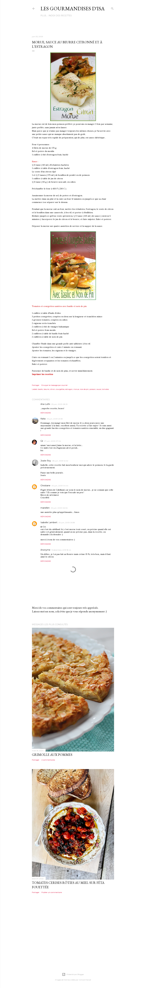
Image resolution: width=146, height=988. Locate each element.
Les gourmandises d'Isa (72, 8)
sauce (99, 389)
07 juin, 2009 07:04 (52, 441)
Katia (42, 418)
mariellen (45, 508)
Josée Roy (45, 460)
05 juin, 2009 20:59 (55, 419)
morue (76, 389)
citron (52, 389)
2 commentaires (48, 760)
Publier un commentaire (51, 892)
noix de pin (84, 389)
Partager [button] (35, 385)
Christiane (45, 485)
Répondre (45, 413)
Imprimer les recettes (42, 374)
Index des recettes (53, 15)
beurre (46, 389)
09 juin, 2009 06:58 (66, 522)
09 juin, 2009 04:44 (59, 486)
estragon (69, 389)
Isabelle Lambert (48, 522)
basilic (40, 389)
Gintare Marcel (85, 980)
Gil (41, 441)
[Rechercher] (112, 8)
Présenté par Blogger (73, 974)
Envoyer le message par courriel (54, 385)
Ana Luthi (45, 404)
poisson (93, 389)
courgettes (60, 389)
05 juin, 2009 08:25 (59, 404)
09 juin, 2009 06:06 (59, 508)
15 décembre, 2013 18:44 (61, 550)
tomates (105, 389)
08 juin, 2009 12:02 (60, 461)
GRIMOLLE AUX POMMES (52, 754)
